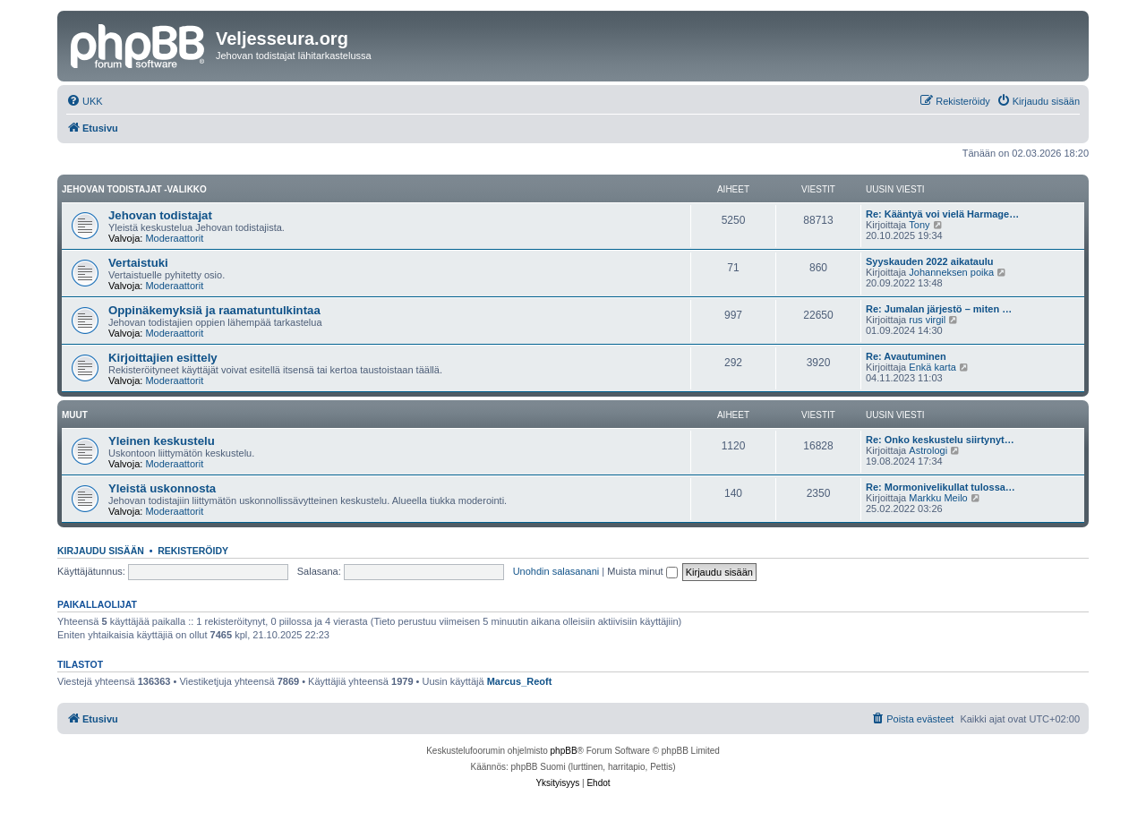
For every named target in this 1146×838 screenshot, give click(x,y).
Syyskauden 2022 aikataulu (929, 261)
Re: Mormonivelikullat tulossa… (940, 487)
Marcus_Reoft (519, 681)
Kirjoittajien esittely (163, 357)
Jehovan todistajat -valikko (134, 189)
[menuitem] (84, 101)
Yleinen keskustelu (161, 441)
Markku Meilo (938, 497)
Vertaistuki (138, 262)
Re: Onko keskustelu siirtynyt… (940, 439)
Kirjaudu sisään (100, 550)
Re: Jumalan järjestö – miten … (939, 309)
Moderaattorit (174, 238)
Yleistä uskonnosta (162, 488)
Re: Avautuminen (906, 356)
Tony (919, 224)
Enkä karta (932, 367)
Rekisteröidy (193, 550)
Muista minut (642, 571)
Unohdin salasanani (556, 571)
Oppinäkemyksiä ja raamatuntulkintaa (214, 310)
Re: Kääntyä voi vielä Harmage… (942, 214)
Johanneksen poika (951, 272)
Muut (75, 415)
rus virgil (927, 319)
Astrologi (928, 450)
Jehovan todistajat (160, 215)
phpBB (564, 751)
